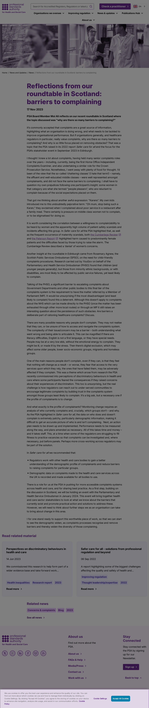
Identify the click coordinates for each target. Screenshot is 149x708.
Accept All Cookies (121, 700)
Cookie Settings (100, 700)
